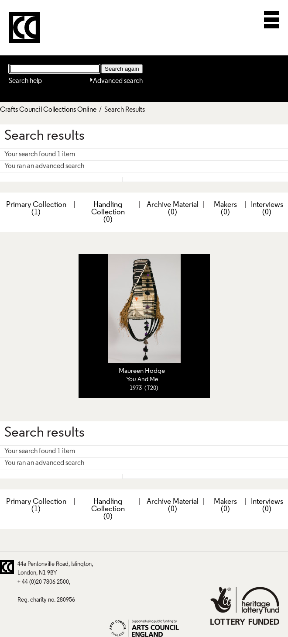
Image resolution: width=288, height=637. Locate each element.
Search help (25, 81)
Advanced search (118, 81)
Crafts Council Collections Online (48, 110)
